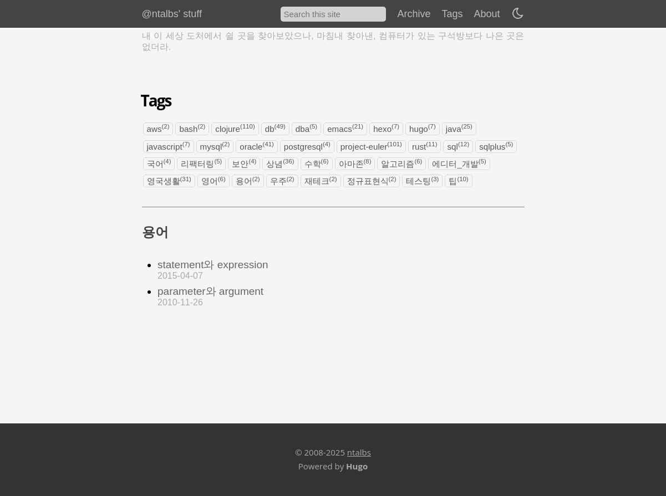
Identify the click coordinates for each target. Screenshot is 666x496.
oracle (257, 146)
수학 (316, 163)
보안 (244, 163)
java (459, 128)
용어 (248, 181)
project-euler (371, 146)
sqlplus (496, 146)
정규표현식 (371, 181)
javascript (168, 146)
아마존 (355, 163)
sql (458, 146)
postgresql (307, 146)
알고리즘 (401, 163)
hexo (386, 128)
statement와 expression (212, 264)
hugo (422, 128)
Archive (413, 13)
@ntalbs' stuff (172, 13)
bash (192, 128)
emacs (345, 128)
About (487, 13)
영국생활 (169, 181)
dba (306, 128)
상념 (280, 163)
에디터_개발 (459, 163)
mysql (215, 146)
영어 (213, 181)
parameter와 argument (210, 291)
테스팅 (422, 181)
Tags (451, 13)
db (275, 128)
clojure (235, 128)
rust (425, 146)
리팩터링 (201, 163)
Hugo (357, 466)
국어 (159, 163)
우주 (282, 181)
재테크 (320, 181)
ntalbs (359, 452)
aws (158, 128)
